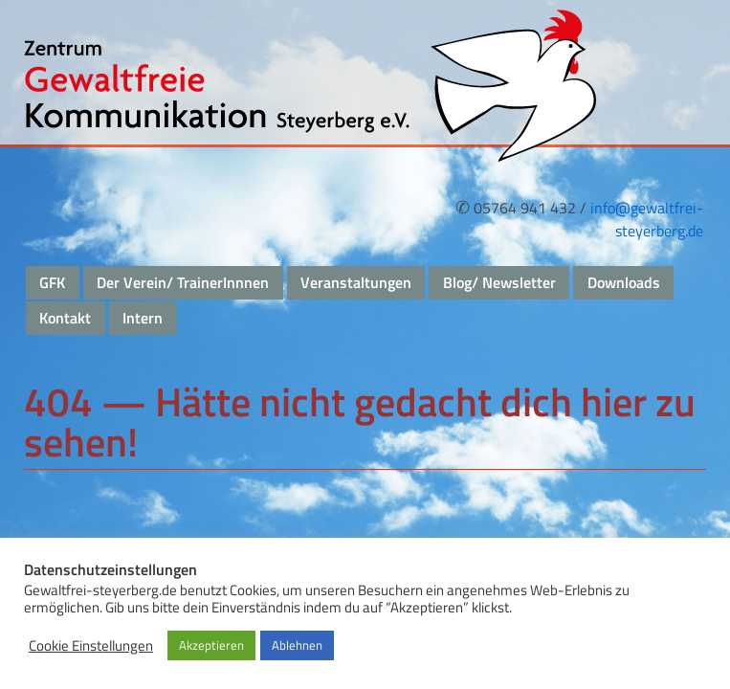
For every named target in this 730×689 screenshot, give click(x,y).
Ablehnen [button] (297, 645)
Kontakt (65, 317)
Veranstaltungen (355, 282)
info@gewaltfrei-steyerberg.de (646, 219)
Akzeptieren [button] (211, 645)
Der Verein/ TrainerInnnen (183, 282)
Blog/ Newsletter (499, 282)
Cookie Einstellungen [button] (91, 646)
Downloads (623, 282)
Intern (142, 317)
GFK (52, 282)
